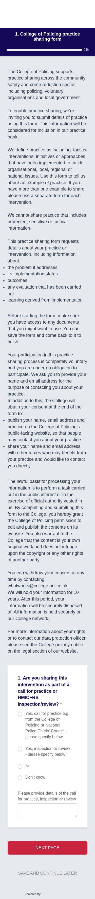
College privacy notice (61, 644)
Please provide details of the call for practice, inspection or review (47, 796)
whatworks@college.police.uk (37, 585)
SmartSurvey (56, 894)
